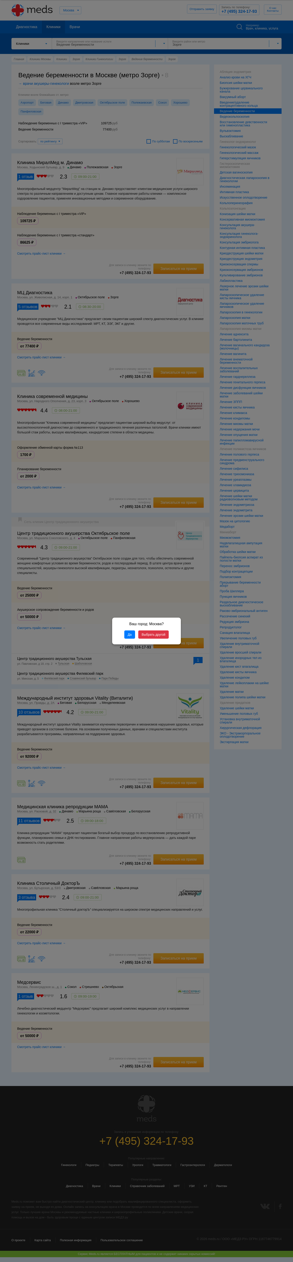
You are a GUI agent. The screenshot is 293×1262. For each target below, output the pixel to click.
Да (130, 634)
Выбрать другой (153, 634)
